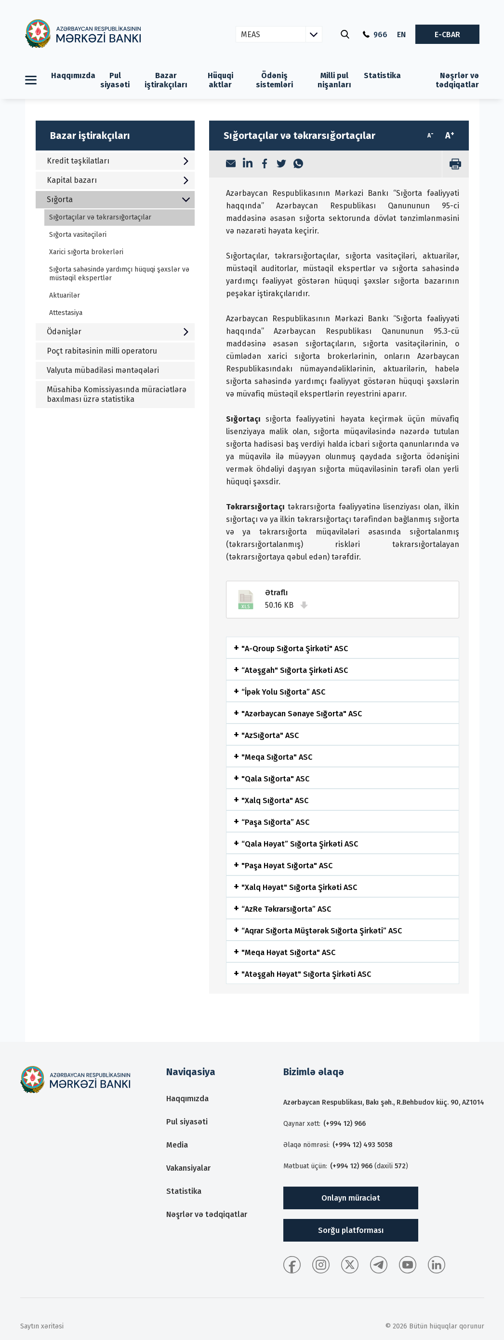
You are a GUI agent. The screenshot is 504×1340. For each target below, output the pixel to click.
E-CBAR (447, 34)
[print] (455, 164)
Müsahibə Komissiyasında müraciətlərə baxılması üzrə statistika (116, 394)
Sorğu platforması (351, 1230)
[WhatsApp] (298, 164)
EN (401, 34)
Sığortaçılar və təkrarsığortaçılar (100, 217)
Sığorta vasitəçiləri (77, 235)
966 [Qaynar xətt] (375, 34)
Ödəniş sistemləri (274, 80)
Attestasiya (65, 313)
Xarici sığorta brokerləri (86, 252)
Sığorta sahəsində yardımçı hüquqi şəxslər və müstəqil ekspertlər (119, 273)
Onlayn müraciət (350, 1198)
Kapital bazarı (118, 180)
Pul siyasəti (115, 80)
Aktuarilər (64, 295)
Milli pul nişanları (334, 80)
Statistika (382, 75)
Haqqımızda (73, 75)
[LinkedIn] (247, 164)
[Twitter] (281, 164)
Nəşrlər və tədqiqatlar (457, 80)
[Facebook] (264, 164)
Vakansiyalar (188, 1168)
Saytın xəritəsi (42, 1326)
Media (177, 1144)
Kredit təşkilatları (118, 160)
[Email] (231, 164)
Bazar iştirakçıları (166, 80)
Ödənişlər (118, 331)
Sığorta (118, 199)
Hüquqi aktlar (220, 80)
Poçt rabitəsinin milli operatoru (102, 351)
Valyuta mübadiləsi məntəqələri (103, 370)
